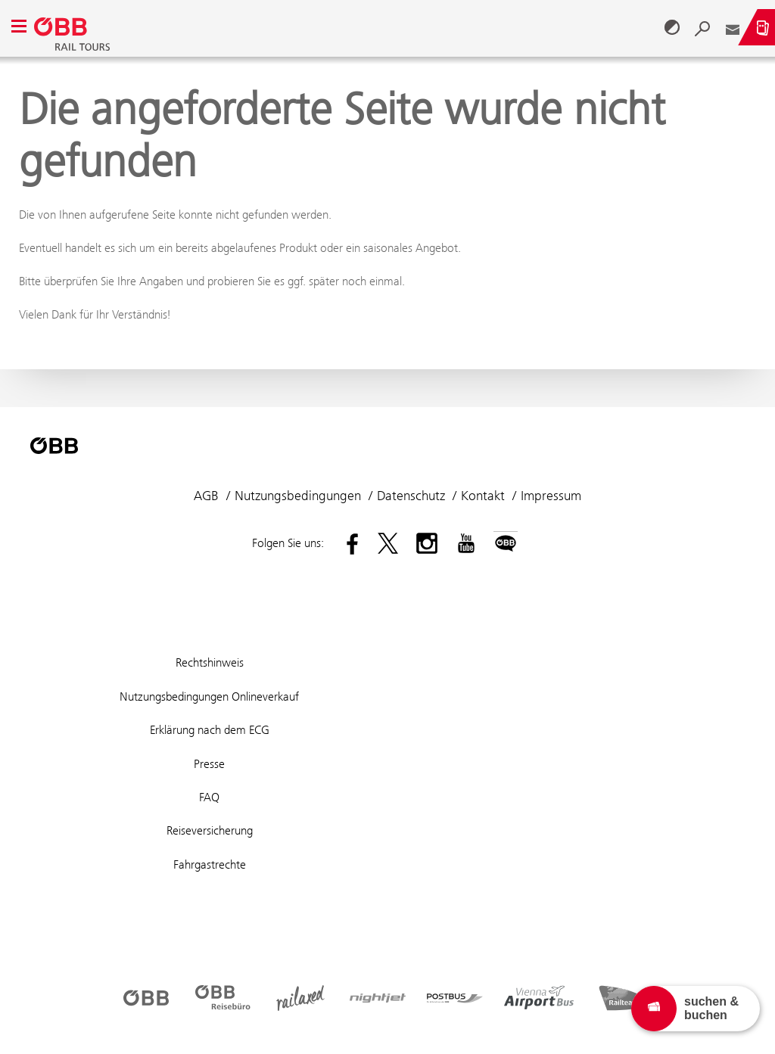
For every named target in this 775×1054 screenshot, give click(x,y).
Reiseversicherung (210, 830)
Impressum (551, 495)
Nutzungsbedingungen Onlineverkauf (209, 696)
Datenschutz (411, 495)
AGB (206, 495)
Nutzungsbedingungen (298, 495)
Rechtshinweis (210, 662)
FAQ (209, 797)
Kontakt (483, 495)
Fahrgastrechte (209, 864)
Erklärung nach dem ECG (209, 730)
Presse (209, 764)
